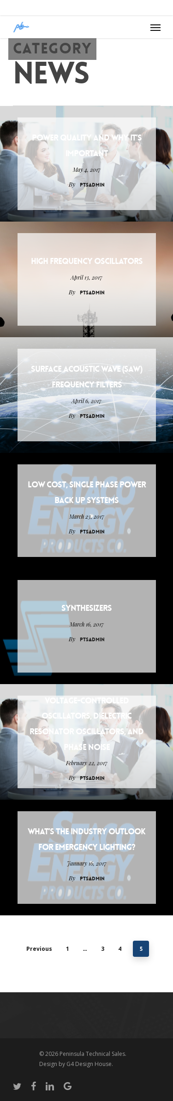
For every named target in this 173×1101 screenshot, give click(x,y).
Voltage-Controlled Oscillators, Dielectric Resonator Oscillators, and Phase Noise (86, 724)
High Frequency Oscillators (87, 261)
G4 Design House (89, 1064)
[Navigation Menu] (155, 27)
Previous (39, 949)
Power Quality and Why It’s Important (87, 145)
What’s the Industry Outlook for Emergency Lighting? (86, 839)
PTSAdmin (92, 185)
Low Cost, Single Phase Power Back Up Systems (87, 492)
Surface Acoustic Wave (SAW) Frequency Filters (87, 376)
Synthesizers (86, 608)
